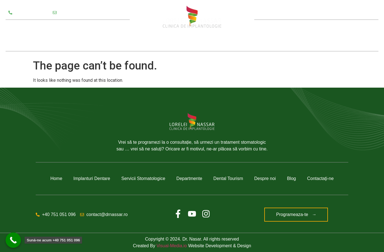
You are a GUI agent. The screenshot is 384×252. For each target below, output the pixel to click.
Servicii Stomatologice (33, 27)
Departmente (189, 178)
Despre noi (296, 35)
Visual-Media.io (172, 245)
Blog (327, 35)
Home (56, 178)
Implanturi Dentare (91, 178)
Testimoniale (22, 43)
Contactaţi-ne (320, 178)
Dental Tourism (228, 178)
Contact (352, 35)
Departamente (83, 27)
